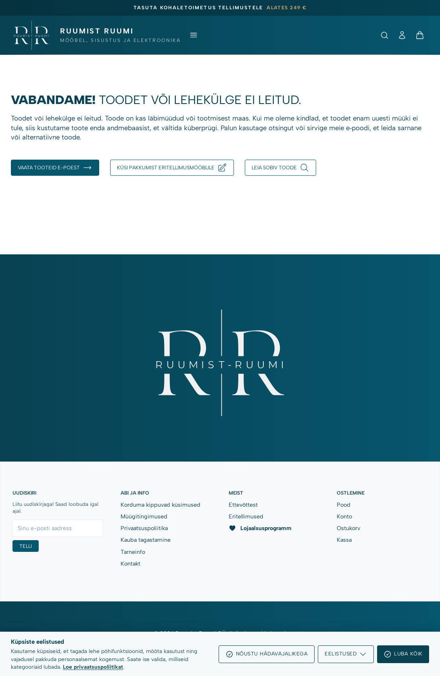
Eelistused (346, 654)
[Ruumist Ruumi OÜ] (96, 35)
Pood (343, 504)
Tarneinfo (133, 552)
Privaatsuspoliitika (144, 528)
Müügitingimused (144, 516)
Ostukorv (348, 528)
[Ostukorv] (420, 35)
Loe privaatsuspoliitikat (93, 667)
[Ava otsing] (384, 35)
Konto (344, 516)
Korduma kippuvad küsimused (160, 504)
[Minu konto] (402, 35)
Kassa (344, 540)
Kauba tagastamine (146, 540)
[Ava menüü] (194, 35)
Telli (25, 546)
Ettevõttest (243, 504)
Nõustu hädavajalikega (266, 654)
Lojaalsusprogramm (260, 528)
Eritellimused (246, 516)
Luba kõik (403, 654)
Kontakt (130, 563)
